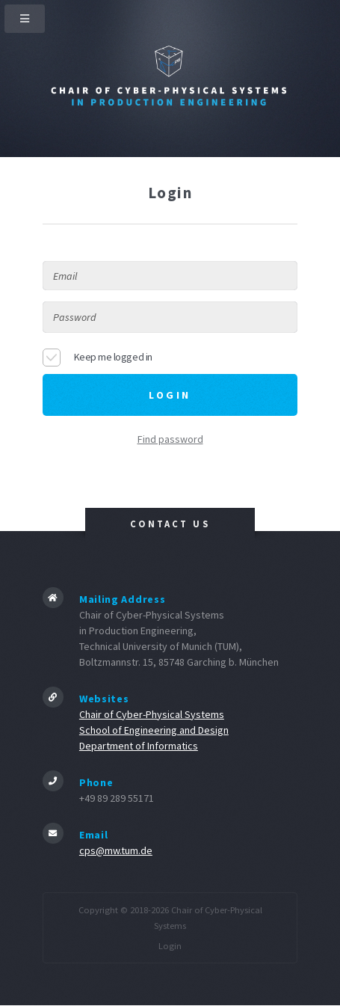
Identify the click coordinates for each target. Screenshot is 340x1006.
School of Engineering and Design (154, 730)
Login (170, 945)
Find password (170, 439)
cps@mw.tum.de (115, 850)
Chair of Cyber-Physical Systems (151, 714)
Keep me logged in (113, 357)
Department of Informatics (138, 745)
